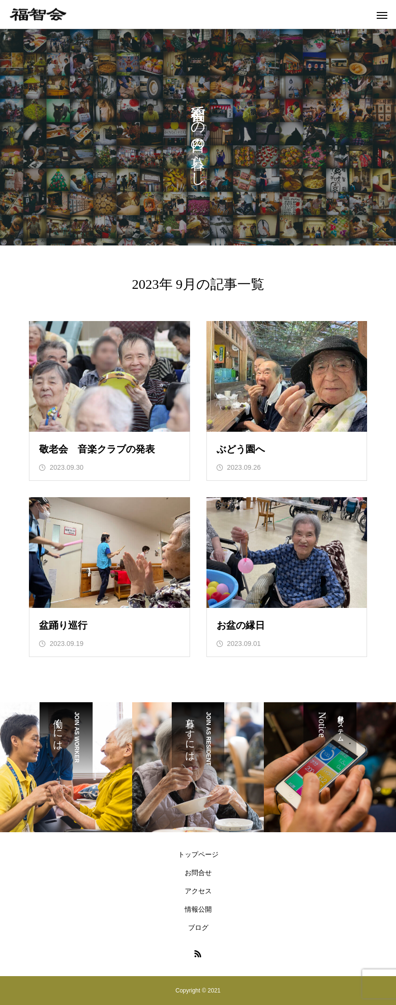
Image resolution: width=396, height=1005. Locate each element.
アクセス (198, 891)
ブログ (198, 927)
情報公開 (198, 909)
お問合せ (198, 872)
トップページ (198, 854)
